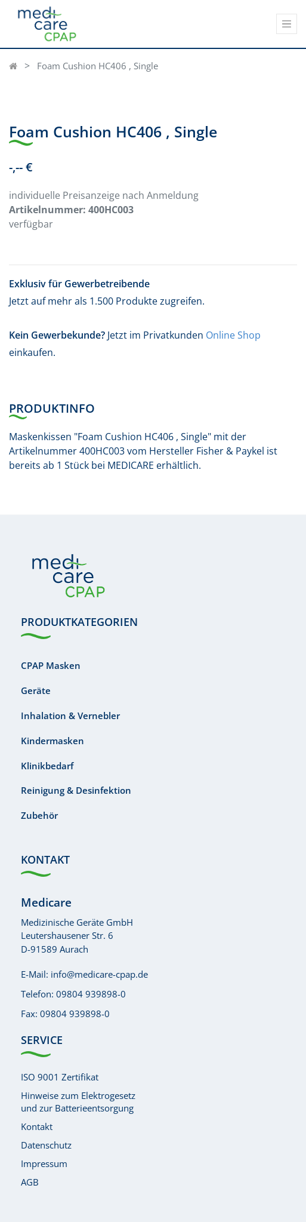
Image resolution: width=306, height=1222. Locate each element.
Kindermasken (52, 741)
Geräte (36, 690)
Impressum (44, 1163)
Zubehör (39, 815)
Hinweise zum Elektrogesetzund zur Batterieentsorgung (78, 1101)
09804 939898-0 (91, 994)
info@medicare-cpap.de (99, 974)
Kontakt (36, 1126)
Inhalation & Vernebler (70, 715)
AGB (30, 1182)
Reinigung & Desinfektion (76, 790)
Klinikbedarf (47, 766)
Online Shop (233, 335)
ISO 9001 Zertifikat (59, 1077)
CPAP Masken (51, 665)
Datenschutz (46, 1145)
